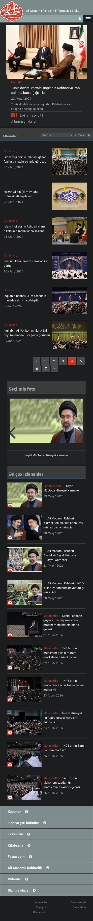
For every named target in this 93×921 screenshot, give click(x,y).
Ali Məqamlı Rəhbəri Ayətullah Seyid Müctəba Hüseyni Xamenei (59, 555)
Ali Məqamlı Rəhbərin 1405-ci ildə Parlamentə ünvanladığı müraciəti (63, 588)
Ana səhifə (41, 902)
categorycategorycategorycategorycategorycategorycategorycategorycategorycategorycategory (57, 135)
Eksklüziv (15, 834)
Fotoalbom (16, 857)
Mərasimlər (50, 616)
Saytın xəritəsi (78, 902)
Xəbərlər (14, 812)
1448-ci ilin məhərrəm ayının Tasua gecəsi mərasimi (63, 685)
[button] (88, 18)
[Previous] (36, 361)
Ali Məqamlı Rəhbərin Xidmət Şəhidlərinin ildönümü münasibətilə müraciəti (63, 523)
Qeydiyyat (41, 907)
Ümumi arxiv (40, 912)
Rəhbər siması (52, 486)
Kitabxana (15, 845)
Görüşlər (16, 82)
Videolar (14, 879)
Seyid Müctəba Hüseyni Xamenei (46, 455)
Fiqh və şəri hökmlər (23, 823)
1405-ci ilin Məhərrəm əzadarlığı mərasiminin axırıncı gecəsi (61, 782)
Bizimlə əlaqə (18, 890)
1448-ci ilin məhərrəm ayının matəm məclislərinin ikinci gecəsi (60, 653)
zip (35, 122)
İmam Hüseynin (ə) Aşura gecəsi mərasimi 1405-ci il (63, 717)
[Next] (54, 368)
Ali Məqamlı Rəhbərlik (25, 868)
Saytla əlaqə (79, 907)
